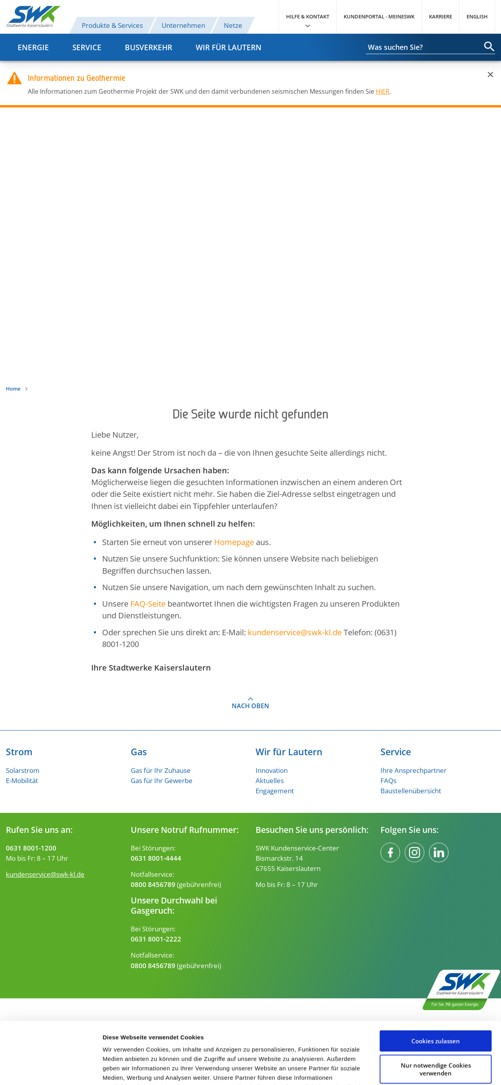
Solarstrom (23, 770)
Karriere (440, 16)
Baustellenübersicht (410, 790)
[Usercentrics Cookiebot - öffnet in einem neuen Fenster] (50, 1070)
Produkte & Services (112, 25)
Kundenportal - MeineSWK (379, 16)
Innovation (272, 770)
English (477, 16)
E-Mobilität (22, 780)
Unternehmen (183, 25)
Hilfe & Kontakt (307, 16)
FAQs (388, 780)
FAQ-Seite (148, 603)
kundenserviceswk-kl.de (295, 632)
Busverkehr (148, 47)
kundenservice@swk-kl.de (45, 874)
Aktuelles (270, 780)
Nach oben (250, 706)
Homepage (234, 541)
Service (86, 47)
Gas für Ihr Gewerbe (162, 780)
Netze (233, 25)
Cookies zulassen (435, 983)
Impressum (325, 1048)
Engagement (275, 790)
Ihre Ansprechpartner (413, 770)
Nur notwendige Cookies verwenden (436, 1011)
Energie (33, 47)
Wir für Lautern (228, 47)
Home (13, 388)
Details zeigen (122, 1069)
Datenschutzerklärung (236, 1048)
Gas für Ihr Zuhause (161, 770)
